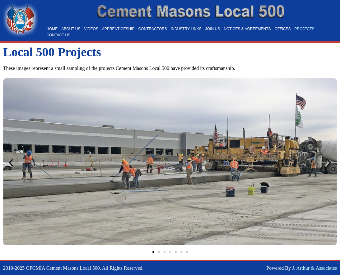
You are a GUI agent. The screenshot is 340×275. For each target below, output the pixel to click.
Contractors (152, 29)
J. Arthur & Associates (314, 268)
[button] (11, 162)
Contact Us (58, 35)
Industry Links (186, 29)
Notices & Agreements (247, 29)
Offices (283, 29)
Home (52, 29)
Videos (91, 29)
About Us (70, 29)
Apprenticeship (118, 29)
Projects (304, 29)
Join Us (212, 29)
